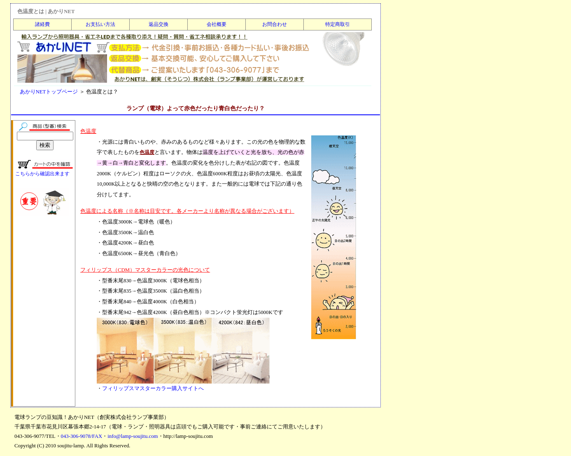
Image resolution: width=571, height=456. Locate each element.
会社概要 (216, 24)
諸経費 (42, 24)
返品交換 (158, 24)
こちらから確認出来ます (42, 174)
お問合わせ (274, 24)
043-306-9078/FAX (82, 436)
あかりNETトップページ (49, 92)
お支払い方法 (100, 24)
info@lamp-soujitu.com (132, 436)
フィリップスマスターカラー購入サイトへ (153, 388)
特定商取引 (337, 24)
